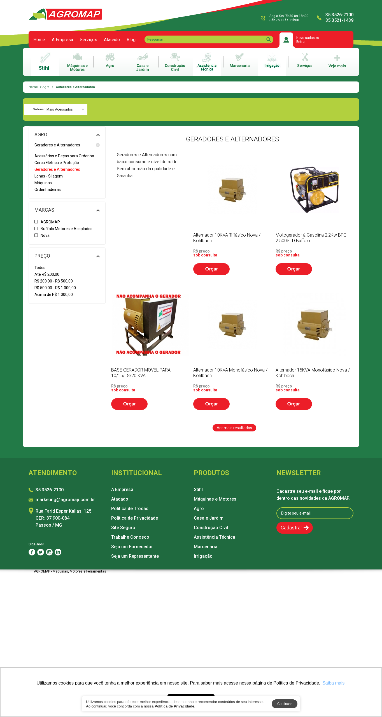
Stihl (198, 490)
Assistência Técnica (214, 537)
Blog (131, 40)
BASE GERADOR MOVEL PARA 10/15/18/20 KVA (141, 372)
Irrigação (203, 556)
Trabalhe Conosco (130, 537)
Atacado (112, 40)
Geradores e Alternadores (67, 145)
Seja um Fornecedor (132, 547)
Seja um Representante (135, 556)
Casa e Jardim (208, 518)
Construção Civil (211, 528)
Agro (46, 87)
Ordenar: (39, 109)
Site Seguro (123, 528)
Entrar (301, 42)
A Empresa (62, 40)
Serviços (88, 40)
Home (39, 40)
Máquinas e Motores (215, 499)
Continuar (284, 704)
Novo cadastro (307, 38)
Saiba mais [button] (333, 683)
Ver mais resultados (234, 428)
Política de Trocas (129, 509)
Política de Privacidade (134, 518)
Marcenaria (205, 547)
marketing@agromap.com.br (65, 500)
